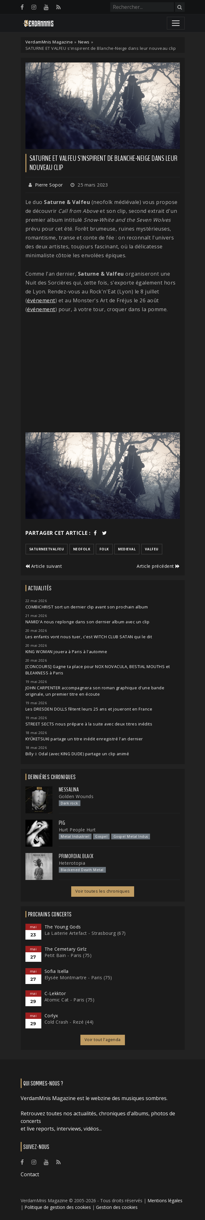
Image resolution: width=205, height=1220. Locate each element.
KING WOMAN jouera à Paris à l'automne (66, 651)
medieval (127, 549)
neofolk (82, 549)
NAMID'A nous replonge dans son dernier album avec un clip (87, 622)
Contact (30, 1174)
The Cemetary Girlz (65, 949)
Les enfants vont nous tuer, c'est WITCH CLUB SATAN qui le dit (88, 637)
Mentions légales (164, 1200)
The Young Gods (62, 927)
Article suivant (43, 566)
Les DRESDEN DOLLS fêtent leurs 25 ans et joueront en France (89, 709)
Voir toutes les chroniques (102, 891)
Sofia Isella (56, 971)
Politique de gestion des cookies (57, 1207)
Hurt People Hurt (77, 830)
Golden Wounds (76, 796)
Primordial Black (76, 856)
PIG (62, 823)
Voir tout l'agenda (103, 1039)
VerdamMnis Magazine (49, 42)
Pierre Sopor (49, 185)
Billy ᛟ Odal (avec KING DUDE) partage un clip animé (77, 754)
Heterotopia (72, 863)
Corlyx (51, 1016)
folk (104, 549)
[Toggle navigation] (176, 23)
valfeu (152, 549)
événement (41, 300)
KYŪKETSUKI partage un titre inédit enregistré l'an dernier (84, 739)
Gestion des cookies (117, 1207)
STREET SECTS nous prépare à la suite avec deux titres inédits (89, 724)
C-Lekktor (55, 993)
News (84, 42)
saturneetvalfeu (46, 549)
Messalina (69, 789)
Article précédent (158, 566)
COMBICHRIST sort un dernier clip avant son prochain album (86, 607)
